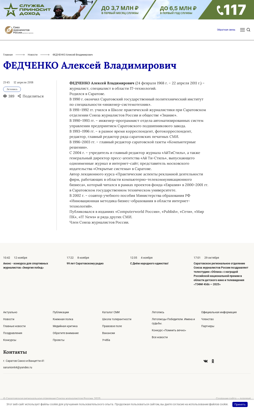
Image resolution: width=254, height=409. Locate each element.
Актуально (10, 312)
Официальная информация (219, 312)
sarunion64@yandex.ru (17, 367)
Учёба (106, 340)
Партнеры (207, 326)
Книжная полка (63, 319)
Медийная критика (65, 326)
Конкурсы (9, 340)
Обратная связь (226, 29)
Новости (33, 54)
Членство (207, 319)
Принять (240, 404)
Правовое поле (112, 326)
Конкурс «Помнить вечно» (169, 330)
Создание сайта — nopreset (233, 398)
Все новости (160, 337)
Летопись (158, 312)
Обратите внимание (66, 333)
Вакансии (108, 333)
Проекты (58, 340)
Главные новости (14, 326)
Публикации (61, 312)
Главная (8, 54)
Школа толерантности (116, 319)
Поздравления (12, 333)
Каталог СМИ (111, 312)
